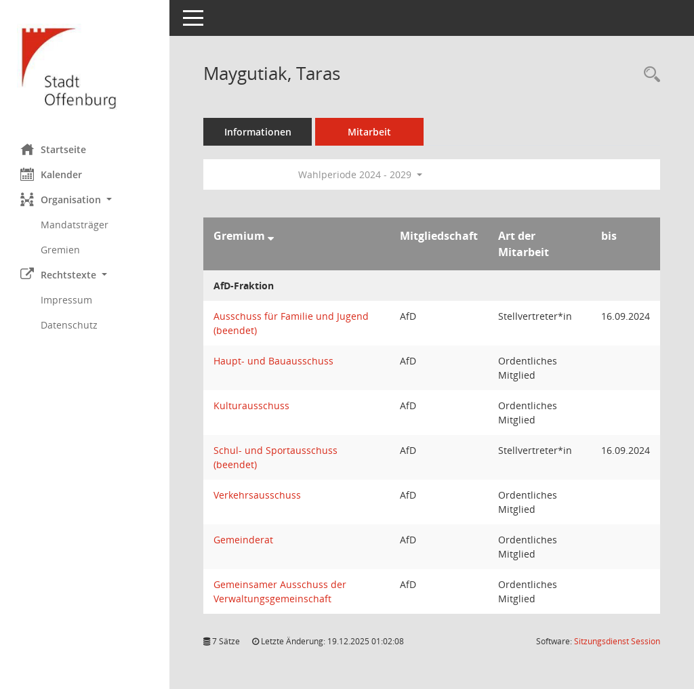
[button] (84, 199)
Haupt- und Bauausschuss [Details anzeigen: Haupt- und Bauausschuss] (273, 360)
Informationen (257, 131)
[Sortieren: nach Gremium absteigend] (271, 235)
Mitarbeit (369, 131)
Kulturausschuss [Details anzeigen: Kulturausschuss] (251, 405)
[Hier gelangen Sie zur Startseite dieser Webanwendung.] (84, 67)
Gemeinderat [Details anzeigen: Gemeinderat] (243, 539)
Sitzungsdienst (617, 641)
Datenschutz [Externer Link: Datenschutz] (69, 324)
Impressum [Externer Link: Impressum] (66, 299)
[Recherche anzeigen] (648, 75)
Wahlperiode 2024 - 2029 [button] (360, 174)
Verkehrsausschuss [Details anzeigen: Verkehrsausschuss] (257, 494)
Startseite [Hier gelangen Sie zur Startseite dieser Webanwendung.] (53, 149)
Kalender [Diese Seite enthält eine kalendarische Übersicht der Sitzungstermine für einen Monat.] (51, 174)
